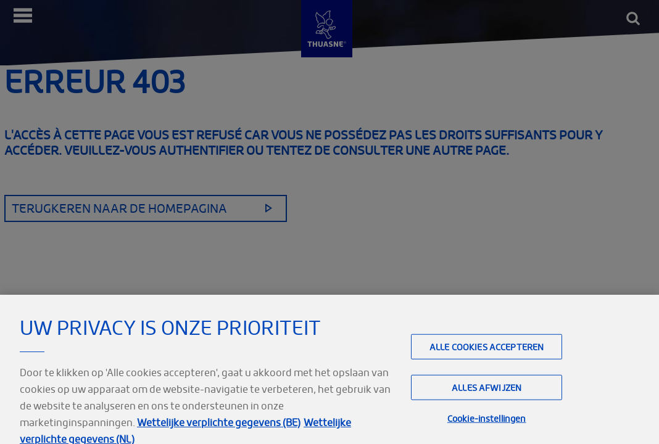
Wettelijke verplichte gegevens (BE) (218, 427)
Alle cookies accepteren (486, 352)
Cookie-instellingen (486, 423)
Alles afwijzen (486, 392)
